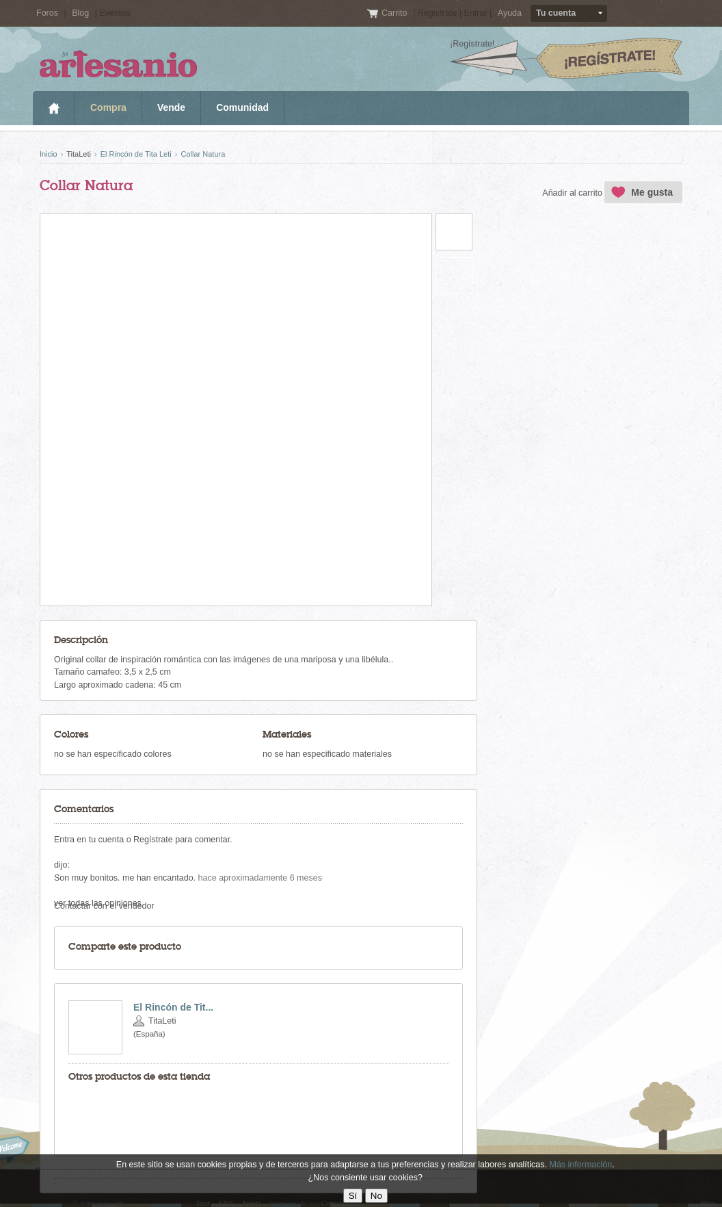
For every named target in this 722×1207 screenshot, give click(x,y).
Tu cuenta (556, 13)
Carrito (396, 13)
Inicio (54, 108)
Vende (171, 107)
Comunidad (242, 107)
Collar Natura (202, 154)
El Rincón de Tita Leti (136, 154)
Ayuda (510, 13)
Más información (580, 1164)
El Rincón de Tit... (173, 1007)
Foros (47, 13)
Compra (108, 107)
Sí (353, 1196)
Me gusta (652, 192)
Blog (80, 13)
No (376, 1196)
